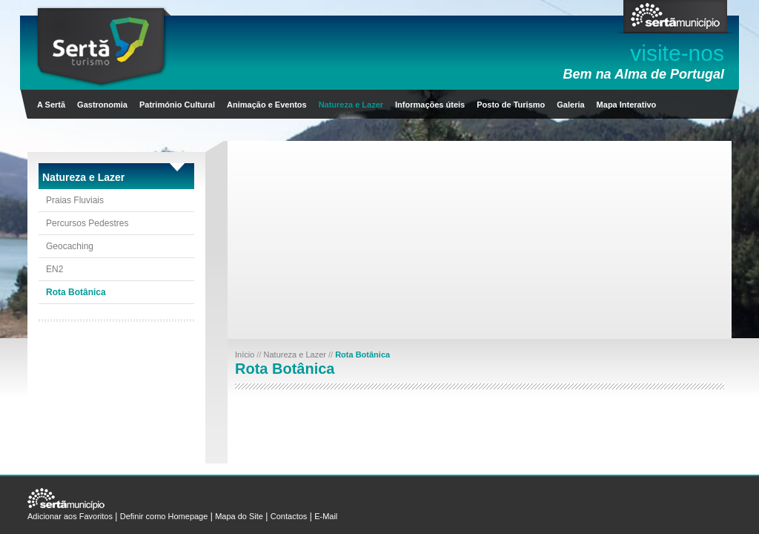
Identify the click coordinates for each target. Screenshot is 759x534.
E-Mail (325, 516)
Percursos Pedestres (87, 223)
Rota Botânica (76, 292)
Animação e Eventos (267, 104)
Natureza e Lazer (351, 104)
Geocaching (69, 246)
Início (245, 354)
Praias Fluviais (75, 200)
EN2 (54, 269)
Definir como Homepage (164, 516)
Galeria (570, 104)
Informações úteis (430, 104)
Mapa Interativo (627, 104)
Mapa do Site (239, 516)
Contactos (289, 516)
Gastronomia (102, 104)
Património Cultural (177, 104)
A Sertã (51, 104)
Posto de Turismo (511, 104)
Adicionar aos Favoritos (70, 516)
